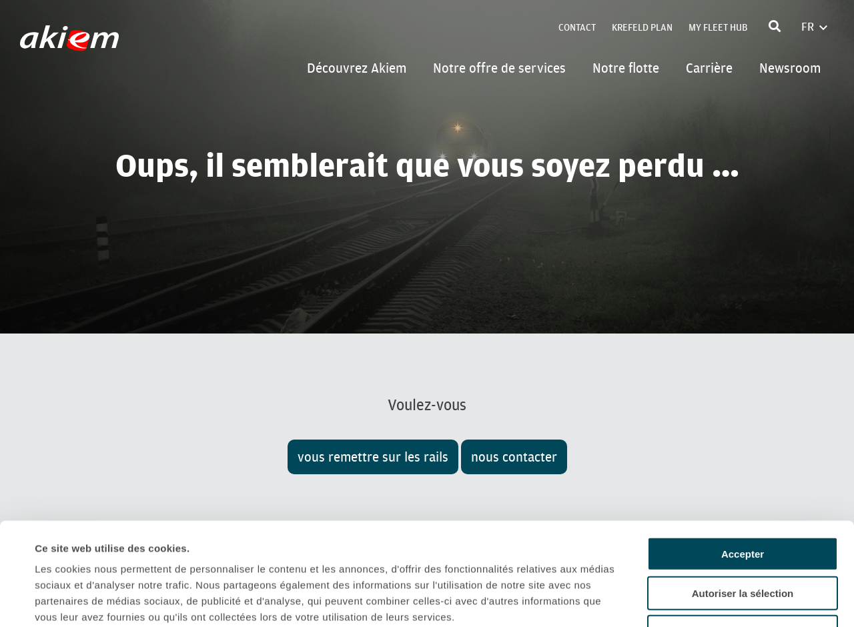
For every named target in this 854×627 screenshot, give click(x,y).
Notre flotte (625, 68)
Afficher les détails (595, 600)
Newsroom (790, 68)
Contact (577, 27)
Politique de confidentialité (103, 546)
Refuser (742, 529)
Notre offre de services (499, 68)
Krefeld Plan (642, 27)
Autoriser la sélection (743, 490)
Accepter (742, 451)
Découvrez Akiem (356, 68)
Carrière (709, 68)
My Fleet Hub (718, 27)
